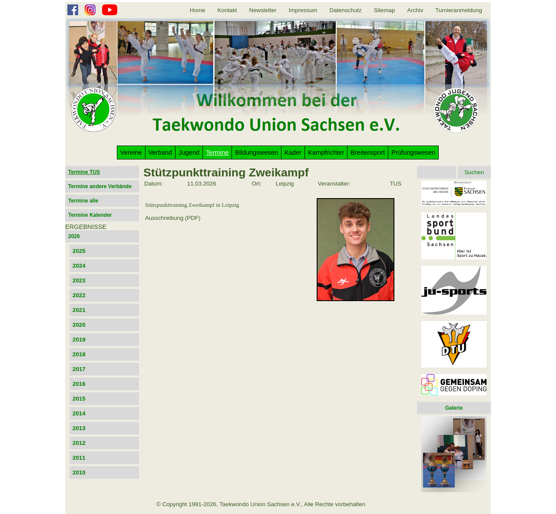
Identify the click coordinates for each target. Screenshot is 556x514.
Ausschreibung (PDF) (172, 218)
